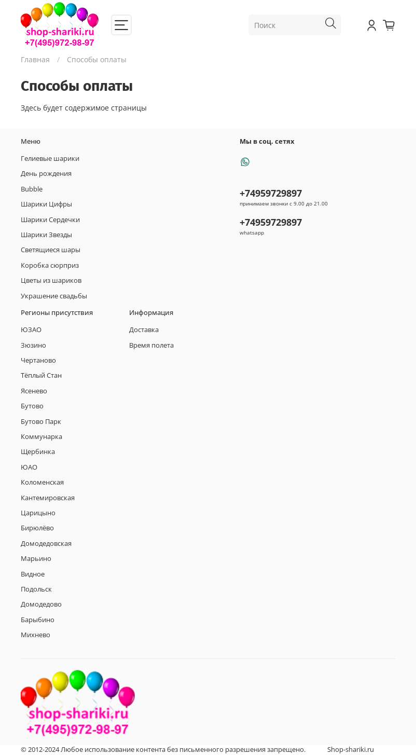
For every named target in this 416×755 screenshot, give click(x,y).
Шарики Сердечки (50, 219)
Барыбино (37, 619)
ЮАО (29, 467)
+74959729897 (271, 193)
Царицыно (38, 513)
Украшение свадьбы (54, 296)
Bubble (32, 189)
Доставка (144, 329)
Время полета (151, 345)
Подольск (36, 589)
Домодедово (41, 604)
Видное (33, 574)
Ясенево (34, 391)
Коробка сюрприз (50, 265)
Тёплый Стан (41, 375)
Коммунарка (41, 436)
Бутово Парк (41, 421)
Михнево (35, 634)
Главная (35, 59)
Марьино (36, 558)
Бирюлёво (37, 528)
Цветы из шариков (51, 280)
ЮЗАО (31, 329)
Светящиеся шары (50, 249)
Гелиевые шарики (50, 158)
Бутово (32, 406)
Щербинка (38, 451)
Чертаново (38, 360)
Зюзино (33, 345)
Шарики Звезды (46, 234)
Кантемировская (48, 497)
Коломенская (42, 482)
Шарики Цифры (46, 204)
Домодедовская (46, 543)
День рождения (46, 173)
